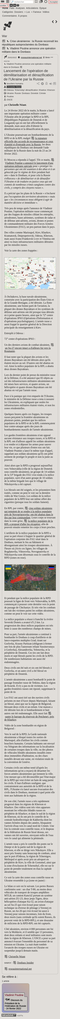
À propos (22, 16)
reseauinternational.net (31, 57)
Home (5, 8)
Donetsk (34, 93)
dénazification (31, 90)
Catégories (7, 12)
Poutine (10, 96)
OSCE (9, 99)
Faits (11, 8)
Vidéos (45, 12)
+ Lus (27, 12)
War (4, 36)
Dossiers (18, 12)
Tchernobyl (19, 90)
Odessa (10, 90)
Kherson (51, 90)
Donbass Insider (25, 962)
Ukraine (10, 93)
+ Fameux (36, 12)
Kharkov (42, 90)
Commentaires (9, 16)
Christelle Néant (14, 87)
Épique (43, 8)
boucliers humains (15, 83)
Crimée (42, 93)
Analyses (20, 8)
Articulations (32, 8)
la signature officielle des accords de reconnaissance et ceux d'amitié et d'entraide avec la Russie (28, 141)
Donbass (26, 93)
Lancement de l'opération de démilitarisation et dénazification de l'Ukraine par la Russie (29, 75)
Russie (18, 93)
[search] (22, 1)
